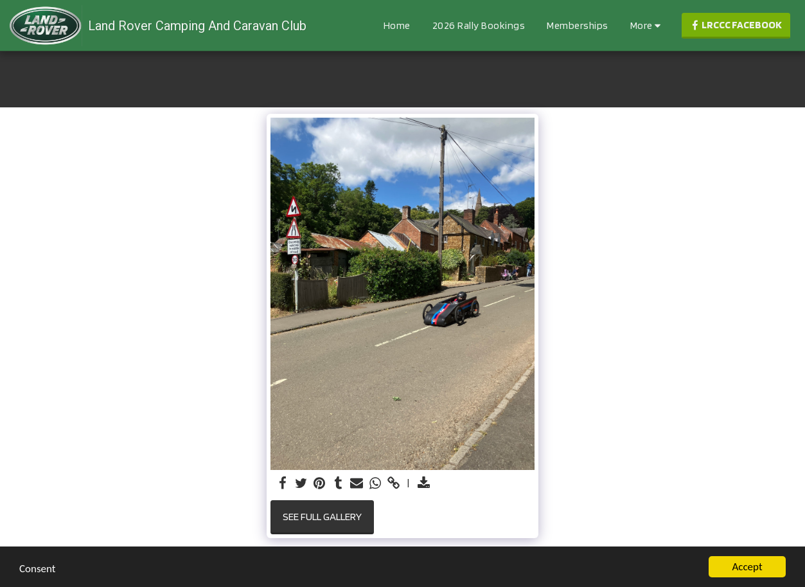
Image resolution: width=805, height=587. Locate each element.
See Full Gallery (322, 516)
